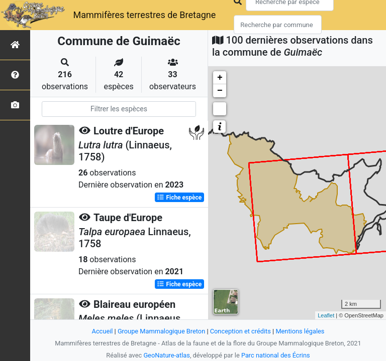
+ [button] (220, 78)
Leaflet (326, 315)
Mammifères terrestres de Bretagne (144, 15)
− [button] (220, 91)
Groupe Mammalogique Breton (161, 331)
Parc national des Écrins (275, 355)
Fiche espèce (179, 197)
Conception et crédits (240, 331)
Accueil (102, 331)
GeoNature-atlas (166, 355)
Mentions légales (299, 331)
